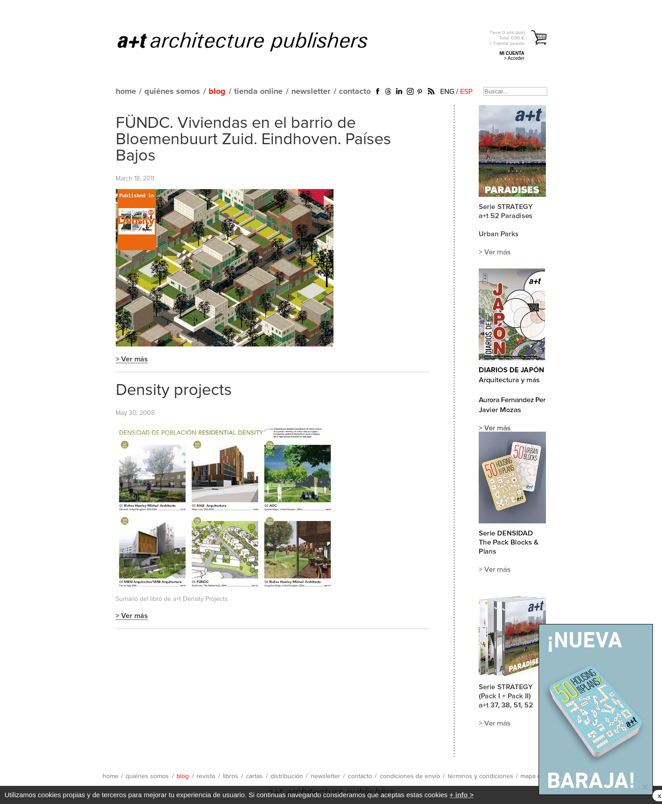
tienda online (258, 92)
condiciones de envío (410, 776)
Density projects (174, 390)
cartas (254, 776)
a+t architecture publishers (254, 41)
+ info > (462, 795)
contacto (355, 92)
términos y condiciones (480, 776)
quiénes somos (172, 92)
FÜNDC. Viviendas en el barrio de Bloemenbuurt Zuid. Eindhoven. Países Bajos (253, 139)
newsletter (310, 92)
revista (205, 776)
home (126, 92)
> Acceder (514, 58)
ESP (466, 91)
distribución (286, 776)
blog (217, 92)
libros (230, 776)
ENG (447, 91)
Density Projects (205, 599)
